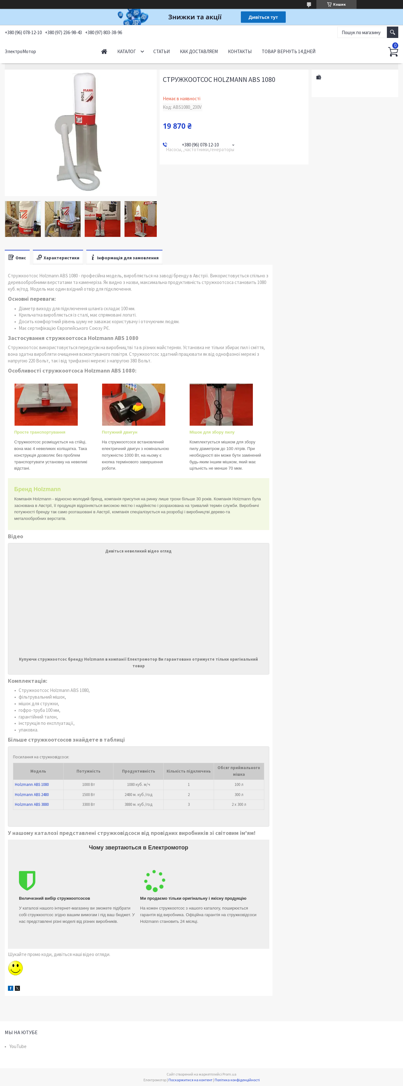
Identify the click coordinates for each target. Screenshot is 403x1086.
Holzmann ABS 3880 (32, 804)
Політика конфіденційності (237, 1079)
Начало (104, 51)
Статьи (161, 51)
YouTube (18, 1046)
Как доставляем (199, 51)
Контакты (240, 51)
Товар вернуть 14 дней (288, 51)
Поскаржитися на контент (190, 1079)
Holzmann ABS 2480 (32, 794)
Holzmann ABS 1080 (32, 784)
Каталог (126, 51)
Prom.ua (229, 1074)
